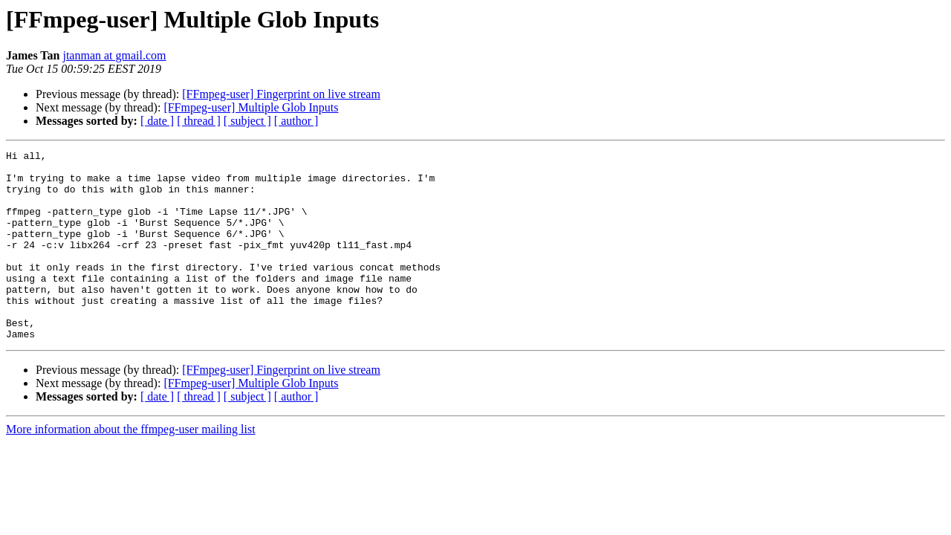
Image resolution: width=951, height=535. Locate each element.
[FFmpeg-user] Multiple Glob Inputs (250, 107)
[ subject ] (247, 120)
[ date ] (157, 120)
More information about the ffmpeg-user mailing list (131, 467)
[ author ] (296, 120)
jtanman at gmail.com (114, 55)
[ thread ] (199, 120)
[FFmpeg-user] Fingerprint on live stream (281, 94)
